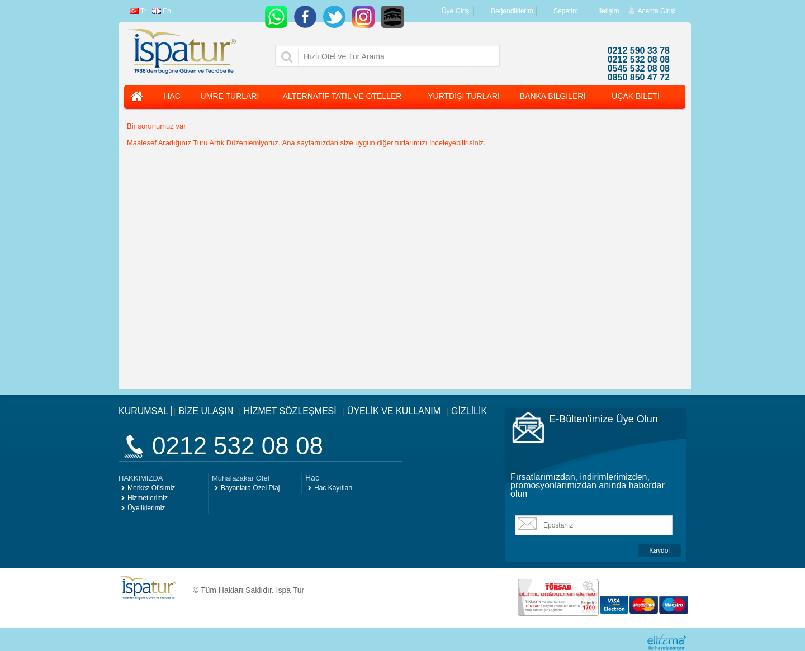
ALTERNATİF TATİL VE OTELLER (342, 96)
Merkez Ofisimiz (151, 488)
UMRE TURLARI (230, 96)
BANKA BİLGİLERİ (553, 96)
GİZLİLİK (469, 411)
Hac (312, 477)
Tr (138, 11)
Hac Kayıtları (333, 488)
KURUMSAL (143, 411)
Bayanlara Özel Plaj (250, 488)
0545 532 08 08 (639, 68)
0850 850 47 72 (639, 77)
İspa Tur (290, 590)
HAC (172, 96)
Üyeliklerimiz (146, 508)
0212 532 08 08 (639, 59)
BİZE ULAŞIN (205, 411)
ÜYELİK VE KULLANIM (395, 411)
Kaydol (659, 550)
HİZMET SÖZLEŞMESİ (291, 411)
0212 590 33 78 (639, 50)
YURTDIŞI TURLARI (464, 96)
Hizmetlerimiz (147, 498)
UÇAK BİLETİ (636, 96)
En (161, 11)
